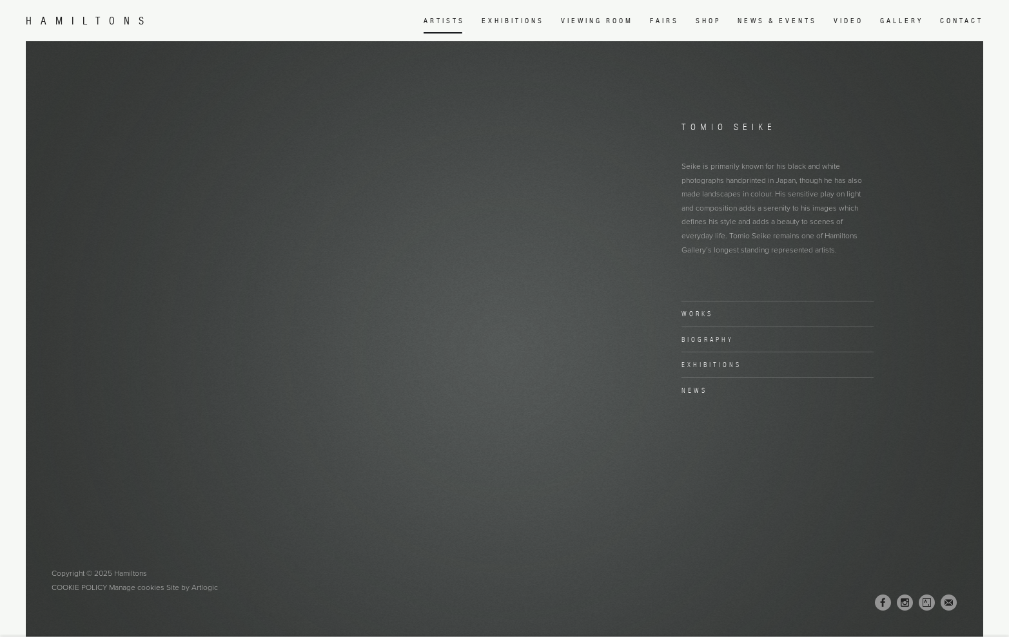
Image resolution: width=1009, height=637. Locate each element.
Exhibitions (711, 364)
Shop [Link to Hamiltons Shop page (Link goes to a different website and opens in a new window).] (708, 20)
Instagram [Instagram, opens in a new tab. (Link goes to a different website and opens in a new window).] (905, 602)
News (694, 390)
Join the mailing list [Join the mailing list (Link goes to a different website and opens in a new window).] (949, 602)
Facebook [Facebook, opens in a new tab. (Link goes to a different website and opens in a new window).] (883, 602)
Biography (707, 339)
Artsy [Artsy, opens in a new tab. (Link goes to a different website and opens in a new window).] (927, 602)
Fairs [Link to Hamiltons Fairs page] (664, 20)
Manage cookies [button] (136, 587)
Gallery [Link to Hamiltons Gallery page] (901, 20)
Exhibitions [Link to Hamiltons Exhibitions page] (513, 20)
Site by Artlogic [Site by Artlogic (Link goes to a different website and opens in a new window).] (192, 587)
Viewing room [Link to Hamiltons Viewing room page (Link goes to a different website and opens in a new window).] (597, 20)
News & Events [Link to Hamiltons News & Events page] (777, 20)
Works (697, 314)
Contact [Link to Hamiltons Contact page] (961, 20)
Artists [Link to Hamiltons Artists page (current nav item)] (444, 20)
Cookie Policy (79, 587)
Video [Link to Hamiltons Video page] (848, 20)
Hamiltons (89, 20)
